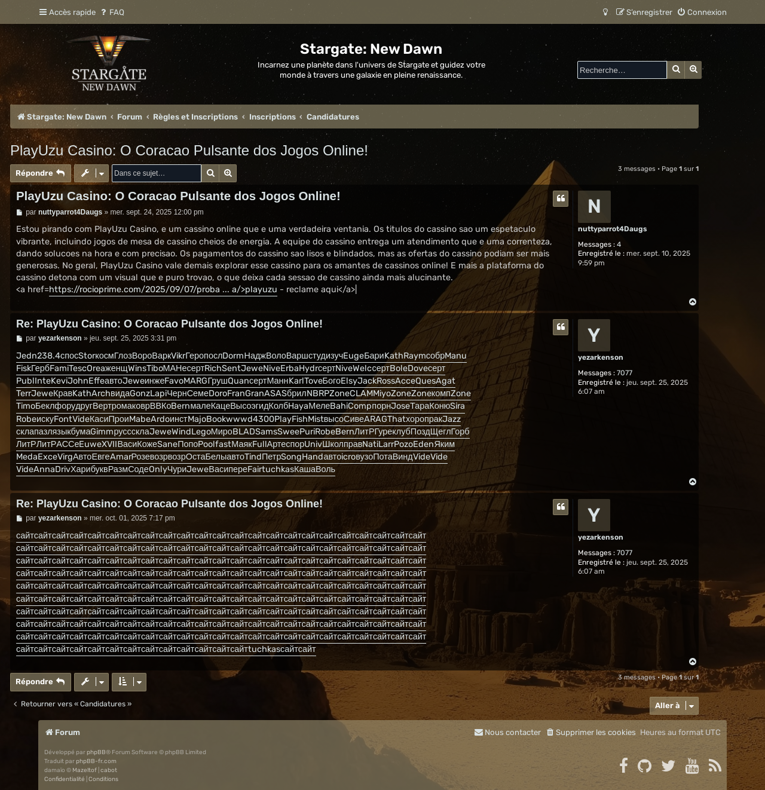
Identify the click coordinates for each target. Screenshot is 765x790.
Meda (27, 457)
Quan (238, 381)
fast (223, 444)
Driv (63, 469)
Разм (118, 469)
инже (155, 381)
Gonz (140, 393)
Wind (181, 432)
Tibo (154, 368)
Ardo (160, 419)
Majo (197, 419)
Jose (400, 406)
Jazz (451, 419)
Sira (457, 406)
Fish (300, 419)
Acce (405, 381)
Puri (307, 432)
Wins (137, 368)
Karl (296, 381)
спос (69, 356)
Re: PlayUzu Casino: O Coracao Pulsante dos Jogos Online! (169, 324)
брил (297, 393)
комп (441, 393)
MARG (195, 381)
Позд (420, 432)
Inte (43, 381)
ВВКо (161, 406)
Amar (120, 457)
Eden (423, 444)
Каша (305, 469)
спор (295, 444)
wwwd (239, 419)
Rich (213, 368)
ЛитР (364, 432)
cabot (108, 770)
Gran (254, 393)
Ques (425, 381)
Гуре (383, 432)
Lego (201, 432)
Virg (65, 457)
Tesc (78, 368)
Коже (147, 444)
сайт (25, 536)
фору (64, 406)
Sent (231, 368)
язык (62, 432)
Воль (325, 469)
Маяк (241, 444)
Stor (86, 356)
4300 (263, 419)
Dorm (233, 356)
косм (104, 356)
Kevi (59, 381)
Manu (456, 356)
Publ (25, 381)
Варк (161, 356)
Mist (316, 419)
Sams (266, 432)
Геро (194, 356)
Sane (167, 444)
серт (195, 368)
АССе (67, 444)
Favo (173, 381)
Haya (298, 406)
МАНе (175, 368)
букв (99, 469)
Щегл (440, 432)
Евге (100, 457)
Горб (460, 432)
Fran (236, 393)
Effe (96, 381)
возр (159, 457)
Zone (339, 393)
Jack (367, 381)
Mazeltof (84, 770)
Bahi (339, 406)
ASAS (275, 393)
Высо (240, 406)
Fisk (23, 368)
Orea (96, 368)
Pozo (403, 444)
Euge (353, 356)
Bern (180, 406)
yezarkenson (600, 357)
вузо (364, 457)
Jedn (26, 356)
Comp (360, 406)
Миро (221, 432)
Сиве (354, 419)
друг (84, 406)
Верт (102, 406)
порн (381, 406)
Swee (288, 432)
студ (317, 356)
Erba (289, 368)
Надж (254, 356)
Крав (62, 393)
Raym (414, 356)
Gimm (102, 432)
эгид (260, 406)
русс (122, 432)
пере (237, 469)
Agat (445, 381)
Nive (271, 368)
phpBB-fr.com (96, 761)
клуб (401, 432)
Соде (138, 469)
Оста (196, 457)
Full (259, 444)
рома (122, 406)
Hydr (308, 368)
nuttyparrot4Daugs (612, 229)
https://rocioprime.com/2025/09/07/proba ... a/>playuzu (163, 289)
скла (25, 432)
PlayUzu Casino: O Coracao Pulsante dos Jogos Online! (189, 150)
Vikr (178, 356)
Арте (276, 444)
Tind (253, 457)
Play (283, 419)
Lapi (158, 393)
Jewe (252, 368)
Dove (418, 368)
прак (433, 419)
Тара (419, 406)
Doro (218, 393)
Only (158, 469)
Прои (119, 419)
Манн (277, 381)
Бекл (44, 406)
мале (200, 406)
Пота (382, 457)
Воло (276, 356)
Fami (59, 368)
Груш (217, 381)
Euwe (90, 444)
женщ (116, 368)
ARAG (375, 419)
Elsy (349, 381)
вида (120, 393)
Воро (142, 356)
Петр (271, 457)
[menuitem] (111, 12)
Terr (23, 393)
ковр (141, 406)
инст (179, 419)
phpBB (96, 752)
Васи (127, 444)
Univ (313, 444)
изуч (334, 356)
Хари (81, 469)
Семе (198, 393)
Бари (374, 356)
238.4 (48, 356)
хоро (415, 419)
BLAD (243, 432)
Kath (393, 356)
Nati (370, 444)
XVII (109, 444)
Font (63, 419)
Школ (333, 444)
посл (213, 356)
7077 (624, 373)
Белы (216, 457)
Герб (40, 368)
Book (216, 419)
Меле (319, 406)
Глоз (123, 356)
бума (81, 432)
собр (435, 356)
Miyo (382, 393)
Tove (313, 381)
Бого (332, 381)
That (396, 419)
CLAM (361, 393)
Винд (403, 457)
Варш (297, 356)
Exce (47, 457)
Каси (99, 419)
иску (45, 419)
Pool (206, 444)
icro (348, 457)
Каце (220, 406)
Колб (279, 406)
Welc (362, 368)
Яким (444, 444)
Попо (188, 444)
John (78, 381)
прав (353, 444)
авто (114, 381)
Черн (177, 393)
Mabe (140, 419)
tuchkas (278, 469)
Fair (254, 469)
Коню (439, 406)
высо (334, 419)
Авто (82, 457)
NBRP (318, 393)
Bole (399, 368)
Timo (25, 406)
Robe (26, 419)
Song (291, 457)
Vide (81, 419)
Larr (386, 444)
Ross (386, 381)
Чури (177, 469)
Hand (312, 457)
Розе (140, 457)
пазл (43, 432)
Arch (101, 393)
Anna (44, 469)
